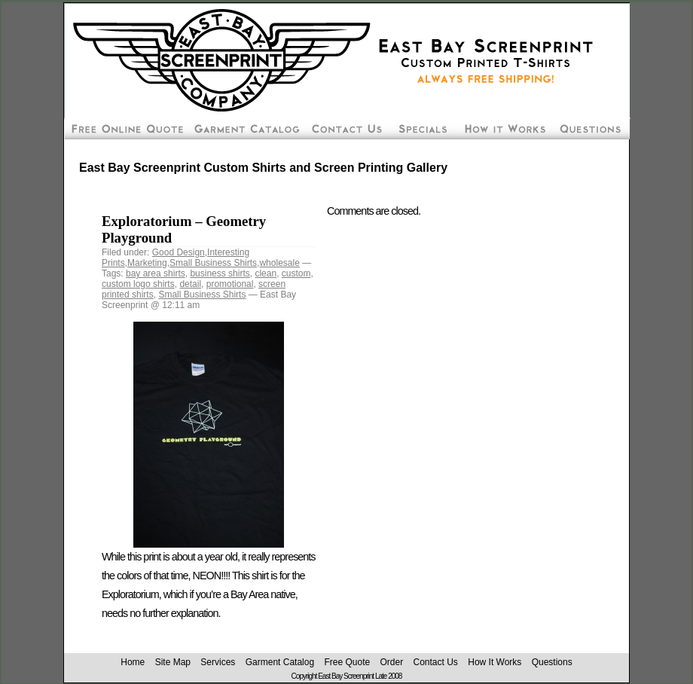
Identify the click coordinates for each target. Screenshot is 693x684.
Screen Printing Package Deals (422, 128)
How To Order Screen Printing (504, 128)
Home (133, 662)
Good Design (178, 252)
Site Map (173, 662)
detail (190, 284)
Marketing (147, 263)
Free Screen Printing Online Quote (126, 128)
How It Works (494, 662)
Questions (552, 662)
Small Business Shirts (213, 263)
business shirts (219, 273)
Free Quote (347, 662)
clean (265, 273)
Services (217, 662)
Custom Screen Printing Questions (591, 128)
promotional (230, 284)
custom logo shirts (138, 284)
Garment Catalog (280, 662)
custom (296, 273)
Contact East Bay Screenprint (346, 128)
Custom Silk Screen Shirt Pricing (245, 128)
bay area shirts (155, 273)
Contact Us (436, 662)
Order (391, 662)
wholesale (279, 263)
